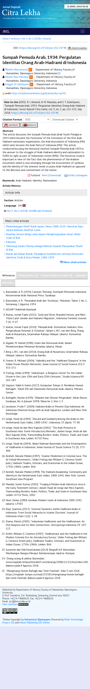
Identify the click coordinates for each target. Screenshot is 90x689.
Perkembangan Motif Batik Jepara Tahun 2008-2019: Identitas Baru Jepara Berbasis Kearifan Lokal (44, 228)
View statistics (10, 604)
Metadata (8, 282)
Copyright (80, 275)
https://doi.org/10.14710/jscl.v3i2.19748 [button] (35, 112)
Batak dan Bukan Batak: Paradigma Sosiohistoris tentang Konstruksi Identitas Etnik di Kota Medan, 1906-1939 (44, 255)
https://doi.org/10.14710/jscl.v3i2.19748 (42, 47)
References (8, 275)
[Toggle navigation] (82, 31)
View (44, 175)
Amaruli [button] (47, 38)
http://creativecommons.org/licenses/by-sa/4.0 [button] (39, 93)
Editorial (10, 242)
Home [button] (6, 38)
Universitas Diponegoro (37, 619)
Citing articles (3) (28, 275)
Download (55, 175)
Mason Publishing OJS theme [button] (35, 622)
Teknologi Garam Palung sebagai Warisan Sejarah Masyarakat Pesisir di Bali (44, 247)
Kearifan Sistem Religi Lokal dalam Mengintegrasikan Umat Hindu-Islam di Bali (43, 235)
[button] (4, 93)
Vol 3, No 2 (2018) (31, 38)
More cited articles (73, 262)
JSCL (6, 31)
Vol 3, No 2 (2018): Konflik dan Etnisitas (29, 210)
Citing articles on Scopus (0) (56, 275)
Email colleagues (77, 175)
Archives (15, 38)
